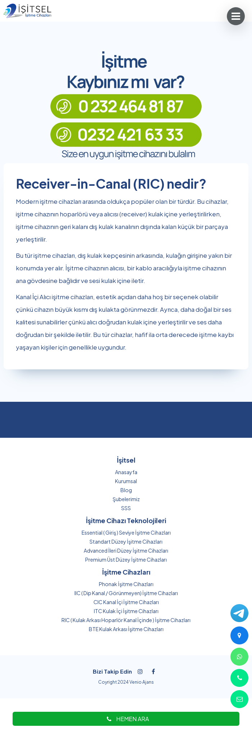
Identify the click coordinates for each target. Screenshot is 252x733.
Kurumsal (126, 481)
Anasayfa (126, 472)
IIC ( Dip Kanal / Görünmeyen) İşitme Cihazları (126, 593)
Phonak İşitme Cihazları (126, 584)
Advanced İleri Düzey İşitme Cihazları (126, 550)
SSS (126, 508)
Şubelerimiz (126, 499)
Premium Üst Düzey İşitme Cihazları (126, 559)
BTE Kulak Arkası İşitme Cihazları (126, 629)
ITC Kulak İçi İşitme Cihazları (126, 611)
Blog (126, 490)
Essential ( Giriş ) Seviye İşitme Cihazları (126, 532)
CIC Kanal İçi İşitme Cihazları (126, 602)
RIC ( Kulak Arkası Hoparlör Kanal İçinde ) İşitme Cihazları (126, 620)
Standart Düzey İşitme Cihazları (126, 541)
